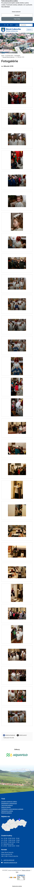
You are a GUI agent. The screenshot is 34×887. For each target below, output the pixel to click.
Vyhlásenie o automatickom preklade (12, 809)
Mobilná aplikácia (6, 813)
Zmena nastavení (16, 11)
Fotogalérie (17, 55)
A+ (8, 25)
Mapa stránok (26, 870)
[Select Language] (26, 25)
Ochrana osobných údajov (9, 801)
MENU (30, 29)
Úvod (2, 55)
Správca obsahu (6, 807)
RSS (17, 872)
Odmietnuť (17, 15)
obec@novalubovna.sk (10, 862)
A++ (11, 25)
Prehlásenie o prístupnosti (9, 803)
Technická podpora (7, 805)
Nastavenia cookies (7, 811)
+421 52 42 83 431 (8, 860)
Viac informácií (5, 6)
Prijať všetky (17, 19)
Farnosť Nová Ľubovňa (8, 57)
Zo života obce (9, 55)
